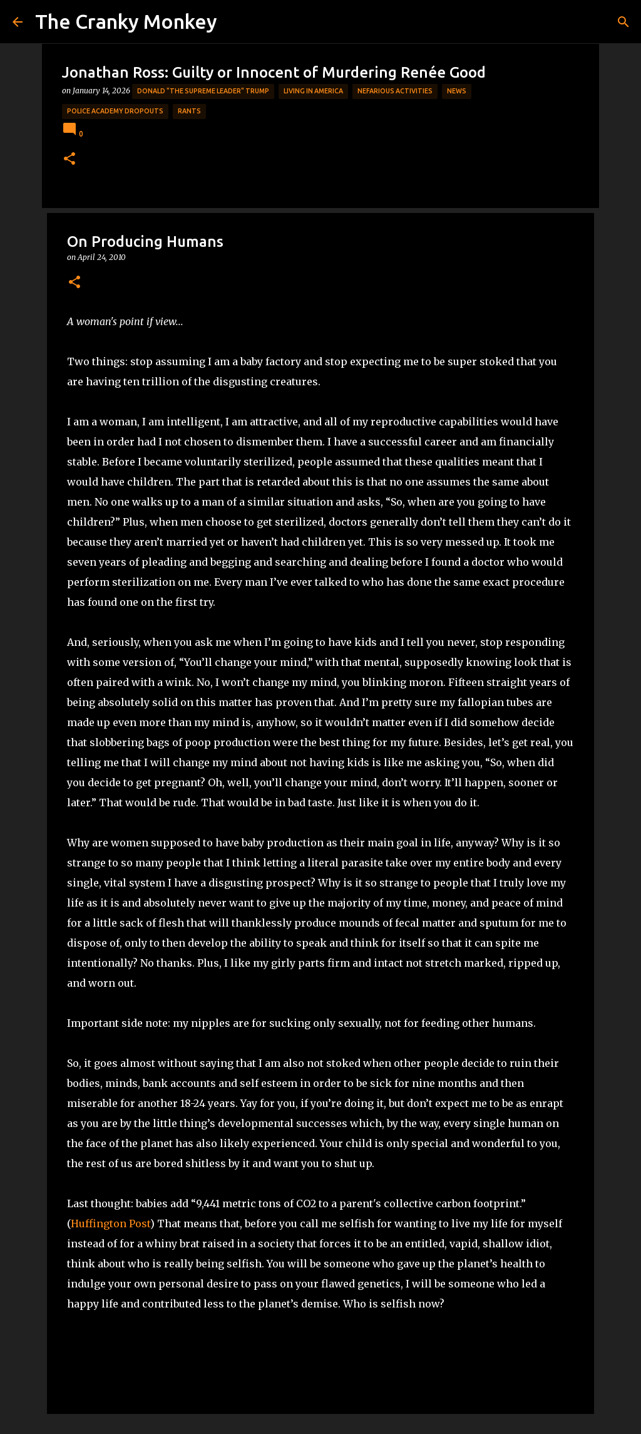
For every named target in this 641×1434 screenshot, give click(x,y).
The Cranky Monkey (126, 21)
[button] (69, 159)
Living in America (313, 91)
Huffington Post (110, 1223)
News (456, 91)
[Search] (623, 22)
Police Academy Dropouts (115, 111)
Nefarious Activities (395, 91)
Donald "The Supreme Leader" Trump (203, 91)
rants (189, 111)
